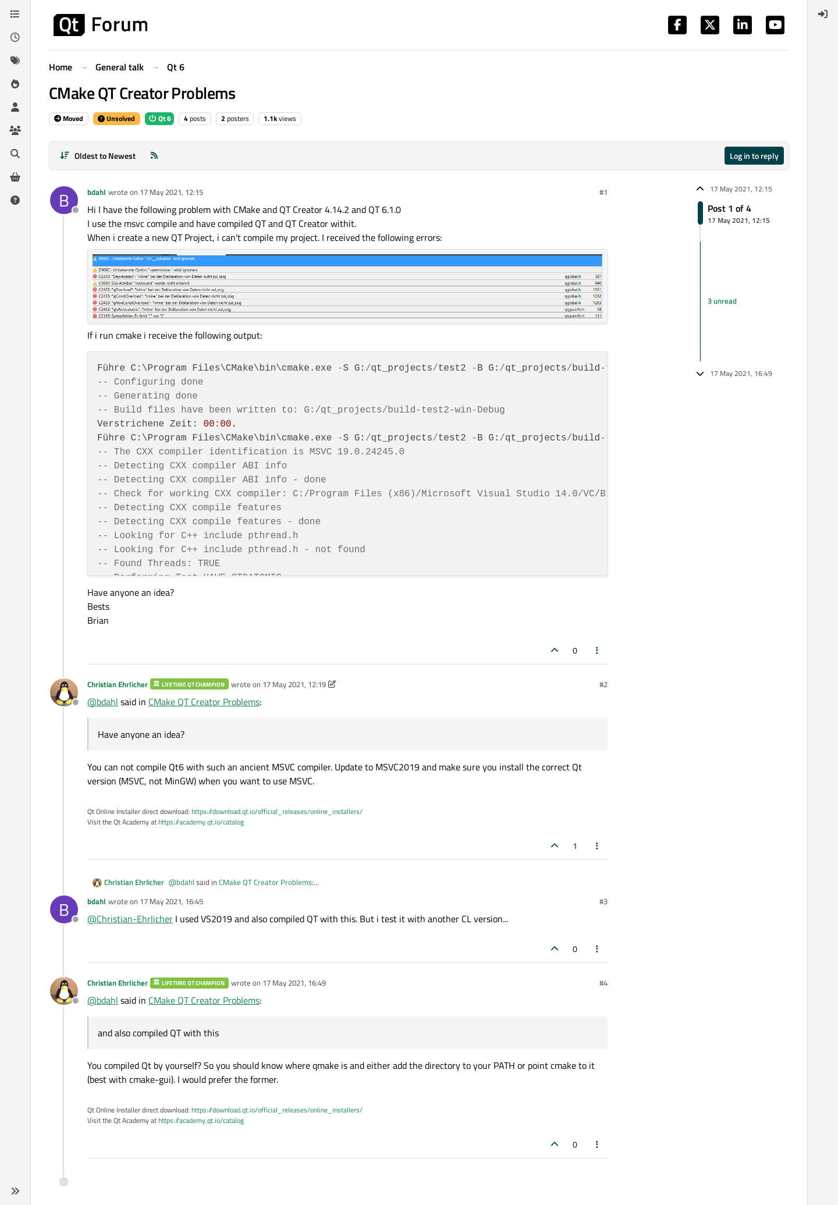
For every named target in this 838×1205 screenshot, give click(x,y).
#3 (603, 901)
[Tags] (15, 60)
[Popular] (15, 83)
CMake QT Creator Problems (204, 702)
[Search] (15, 153)
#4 (603, 983)
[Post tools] (597, 650)
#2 (603, 684)
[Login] (822, 14)
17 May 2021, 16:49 (294, 983)
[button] (15, 1191)
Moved (68, 118)
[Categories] (15, 14)
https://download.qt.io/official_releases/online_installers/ (277, 811)
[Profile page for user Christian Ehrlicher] (64, 692)
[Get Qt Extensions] (15, 177)
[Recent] (15, 37)
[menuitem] (822, 14)
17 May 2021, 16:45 (171, 901)
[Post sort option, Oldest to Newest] (97, 156)
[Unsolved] (15, 200)
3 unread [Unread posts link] (722, 301)
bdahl (96, 192)
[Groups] (15, 130)
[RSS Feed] (154, 156)
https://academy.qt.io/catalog (201, 821)
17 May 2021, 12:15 (171, 192)
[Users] (15, 107)
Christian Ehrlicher (117, 684)
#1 (603, 192)
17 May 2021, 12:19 (294, 684)
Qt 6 (159, 118)
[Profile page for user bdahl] (64, 200)
